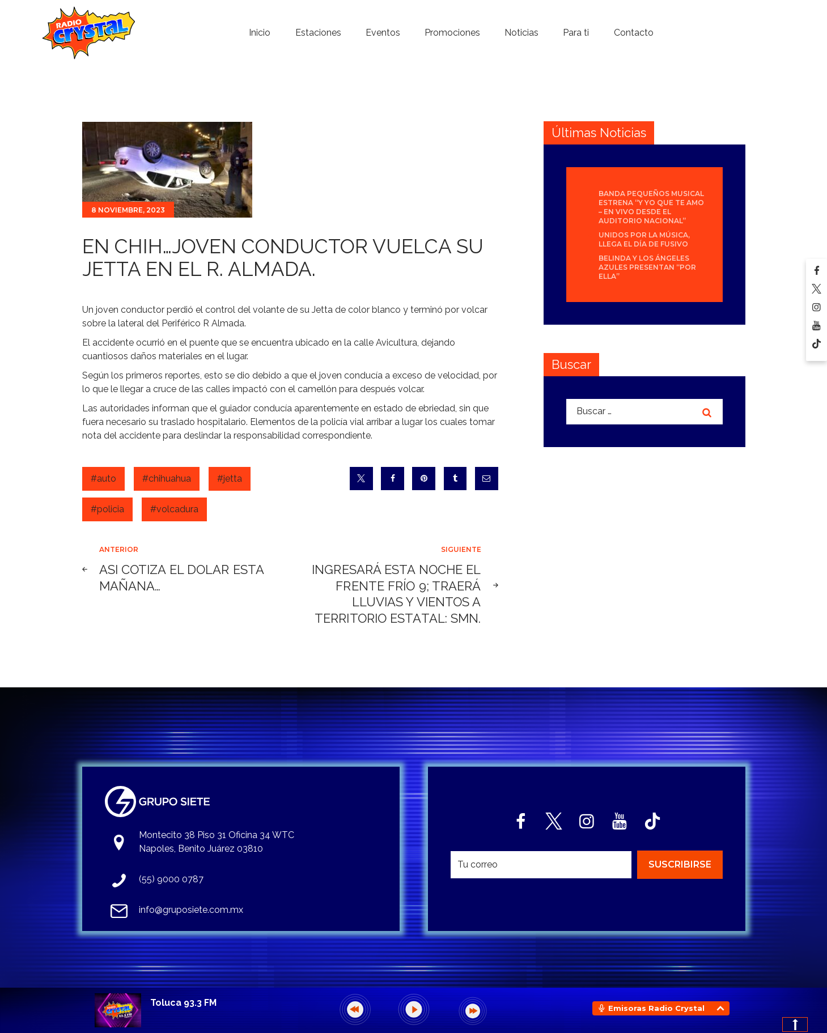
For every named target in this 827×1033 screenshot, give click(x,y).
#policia (107, 509)
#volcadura (174, 509)
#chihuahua (166, 478)
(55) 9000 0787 (171, 879)
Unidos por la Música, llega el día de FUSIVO (644, 239)
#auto (103, 478)
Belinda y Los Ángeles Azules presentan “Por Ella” (647, 267)
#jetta (229, 478)
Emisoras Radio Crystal (656, 1008)
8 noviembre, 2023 (128, 210)
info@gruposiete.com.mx (191, 909)
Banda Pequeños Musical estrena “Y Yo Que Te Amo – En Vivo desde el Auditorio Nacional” (651, 207)
